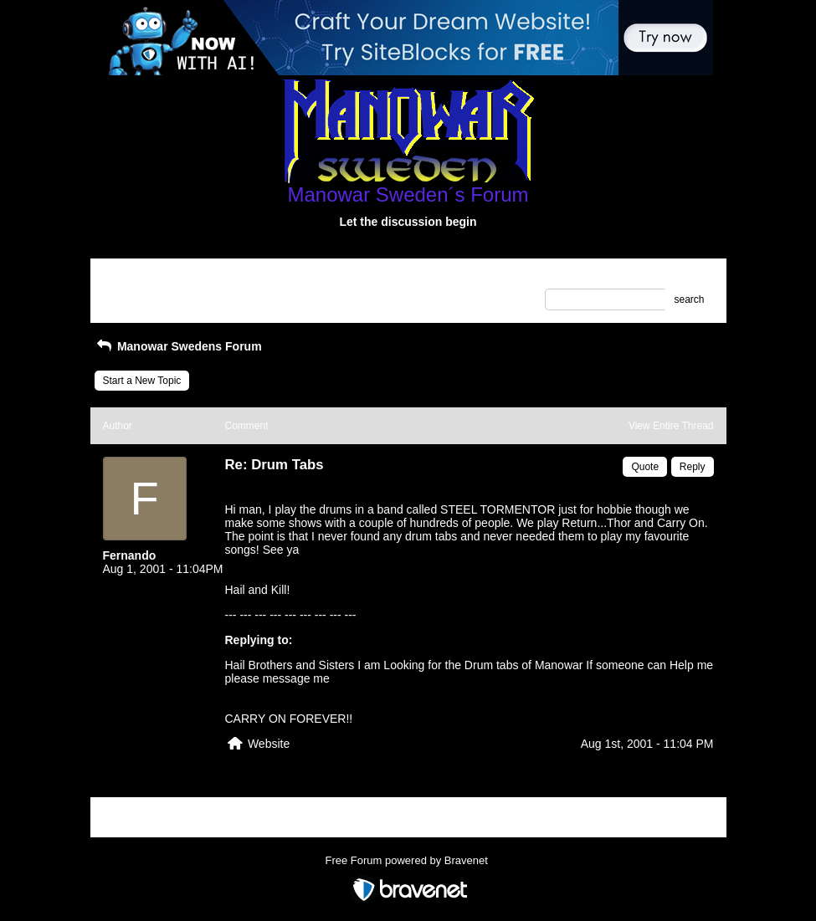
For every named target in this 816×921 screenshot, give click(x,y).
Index (209, 277)
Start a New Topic (142, 380)
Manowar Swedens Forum (178, 346)
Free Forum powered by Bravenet (408, 860)
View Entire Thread (671, 426)
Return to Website (143, 277)
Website (269, 743)
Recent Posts (132, 294)
